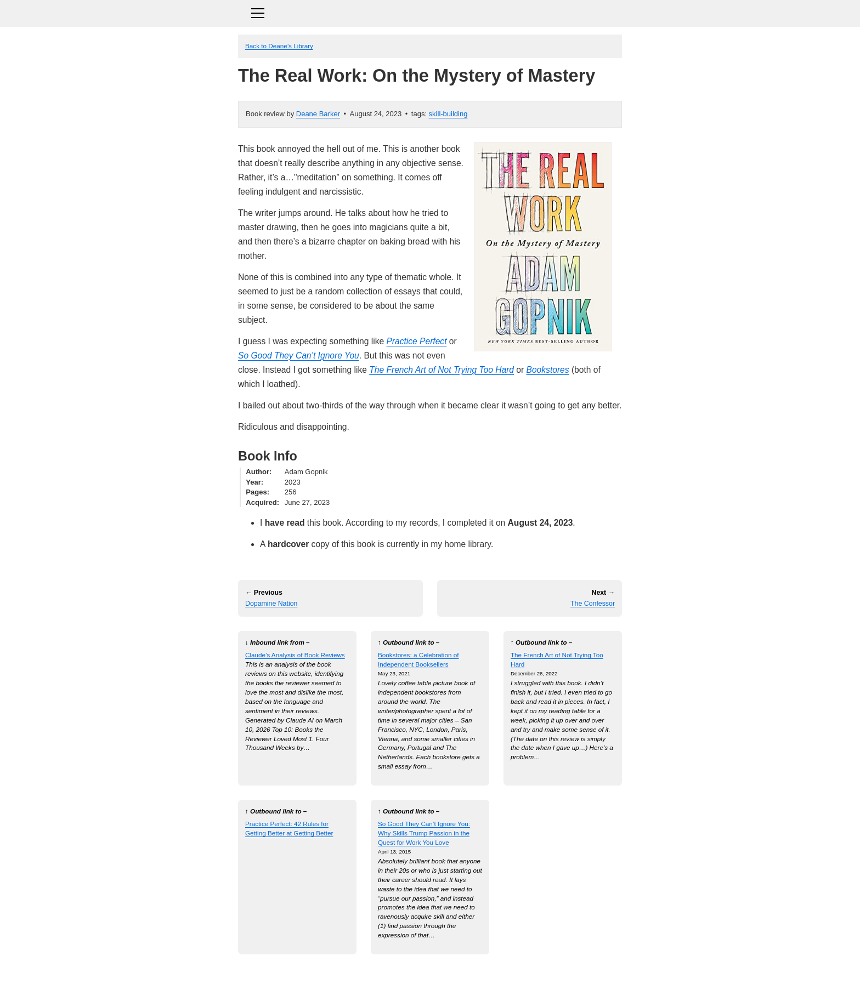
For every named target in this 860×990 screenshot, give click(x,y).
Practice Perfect (416, 341)
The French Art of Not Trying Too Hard (441, 369)
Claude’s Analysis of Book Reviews (295, 654)
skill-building (448, 114)
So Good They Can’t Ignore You (298, 355)
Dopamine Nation (271, 603)
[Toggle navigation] (430, 11)
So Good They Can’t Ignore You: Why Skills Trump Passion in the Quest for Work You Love (424, 833)
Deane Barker (318, 114)
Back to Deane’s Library (279, 45)
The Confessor (592, 603)
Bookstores (548, 369)
